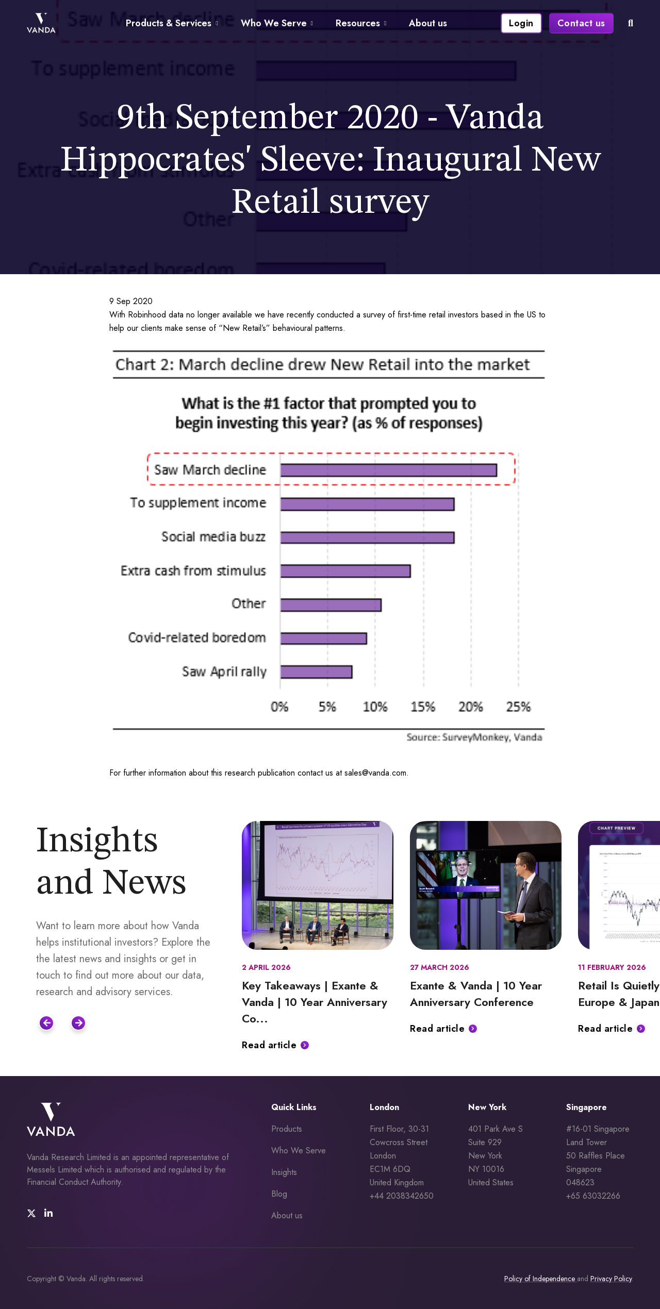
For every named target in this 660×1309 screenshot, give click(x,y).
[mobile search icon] (630, 23)
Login (521, 23)
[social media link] (31, 1213)
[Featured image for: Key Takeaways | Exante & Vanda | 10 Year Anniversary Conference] (317, 885)
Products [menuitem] (286, 1129)
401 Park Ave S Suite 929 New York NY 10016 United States (496, 1155)
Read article (269, 1045)
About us (428, 23)
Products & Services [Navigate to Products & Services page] (168, 23)
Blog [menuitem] (279, 1194)
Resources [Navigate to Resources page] (358, 23)
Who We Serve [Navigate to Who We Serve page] (274, 23)
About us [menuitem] (287, 1215)
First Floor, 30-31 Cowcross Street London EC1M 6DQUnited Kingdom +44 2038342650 (402, 1162)
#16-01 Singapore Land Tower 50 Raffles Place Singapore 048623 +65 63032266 (598, 1162)
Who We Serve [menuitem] (298, 1150)
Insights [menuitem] (284, 1172)
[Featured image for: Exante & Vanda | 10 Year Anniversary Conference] (485, 885)
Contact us (581, 23)
